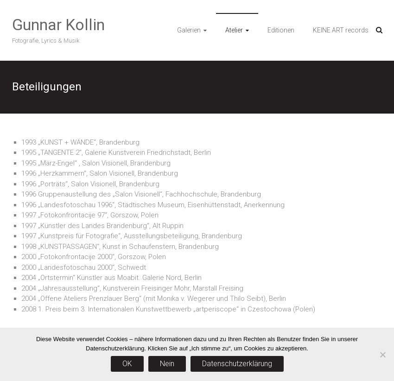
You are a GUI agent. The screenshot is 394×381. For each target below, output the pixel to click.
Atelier (234, 30)
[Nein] (382, 354)
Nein (167, 363)
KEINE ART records (341, 30)
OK (127, 363)
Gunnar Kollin (58, 24)
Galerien (189, 30)
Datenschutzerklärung (237, 363)
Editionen (280, 30)
